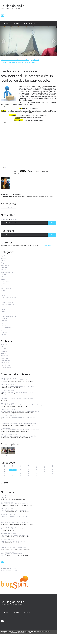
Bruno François (5, 430)
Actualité (3, 258)
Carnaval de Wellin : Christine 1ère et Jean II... (33, 405)
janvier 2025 (4, 356)
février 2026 (4, 344)
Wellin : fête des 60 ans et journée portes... (13, 510)
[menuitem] (6, 23)
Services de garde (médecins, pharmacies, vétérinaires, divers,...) (19, 62)
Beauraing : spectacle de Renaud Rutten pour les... (15, 529)
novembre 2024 (5, 360)
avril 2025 (3, 349)
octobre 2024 (5, 363)
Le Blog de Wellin (12, 5)
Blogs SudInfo (5, 265)
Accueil (6, 23)
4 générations (5, 256)
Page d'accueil (35, 60)
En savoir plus (29, 632)
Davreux (3, 423)
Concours (3, 274)
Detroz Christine (5, 411)
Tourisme (3, 325)
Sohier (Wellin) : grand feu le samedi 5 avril (13, 547)
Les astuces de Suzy (7, 302)
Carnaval (3, 270)
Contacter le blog (29, 23)
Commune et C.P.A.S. (7, 272)
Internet (3, 295)
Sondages (4, 321)
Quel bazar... (4, 318)
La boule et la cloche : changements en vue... (21, 386)
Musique (3, 314)
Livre (2, 307)
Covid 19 (3, 277)
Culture (3, 279)
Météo (3, 311)
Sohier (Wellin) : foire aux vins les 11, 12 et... (13, 541)
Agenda (3, 260)
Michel (3, 380)
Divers (3, 284)
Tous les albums (5, 456)
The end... (3, 497)
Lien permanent (34, 171)
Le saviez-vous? (5, 300)
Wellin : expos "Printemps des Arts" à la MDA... (14, 535)
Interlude (3, 293)
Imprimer (46, 171)
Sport (2, 323)
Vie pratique (4, 332)
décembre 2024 (5, 358)
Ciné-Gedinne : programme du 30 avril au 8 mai (15, 516)
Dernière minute (5, 281)
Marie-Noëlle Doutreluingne (9, 405)
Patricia (3, 386)
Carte (4, 482)
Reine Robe (4, 392)
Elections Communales (7, 286)
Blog (2, 263)
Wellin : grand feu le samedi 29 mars (11, 554)
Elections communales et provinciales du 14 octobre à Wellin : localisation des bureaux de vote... (27, 76)
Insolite (3, 290)
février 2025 (4, 353)
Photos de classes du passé (9, 316)
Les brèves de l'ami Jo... (8, 304)
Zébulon (3, 334)
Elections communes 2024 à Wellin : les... (19, 380)
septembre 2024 (5, 365)
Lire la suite (47, 245)
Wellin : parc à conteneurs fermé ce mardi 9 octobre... (15, 60)
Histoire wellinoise (6, 288)
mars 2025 (4, 351)
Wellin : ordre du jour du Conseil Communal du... (22, 423)
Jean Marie (4, 398)
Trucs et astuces (6, 328)
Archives (16, 23)
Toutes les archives (6, 367)
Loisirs (3, 309)
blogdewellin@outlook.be (8, 208)
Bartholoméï (4, 417)
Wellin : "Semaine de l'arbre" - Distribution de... (26, 430)
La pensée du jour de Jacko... (9, 297)
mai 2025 (3, 346)
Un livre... (3, 330)
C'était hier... (4, 267)
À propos (27, 612)
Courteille (3, 436)
